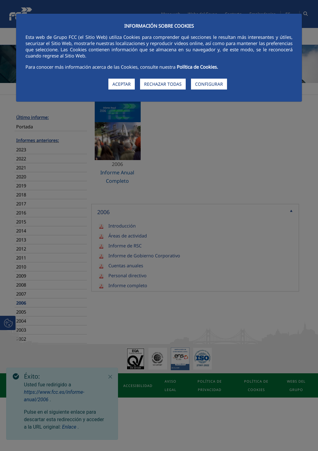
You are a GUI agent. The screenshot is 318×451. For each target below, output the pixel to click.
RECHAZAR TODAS (163, 84)
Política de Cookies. (197, 67)
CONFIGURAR (209, 84)
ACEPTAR (121, 84)
